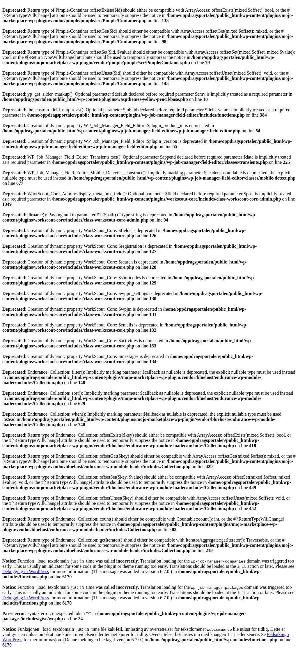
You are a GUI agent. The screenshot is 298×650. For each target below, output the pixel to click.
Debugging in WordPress (25, 571)
